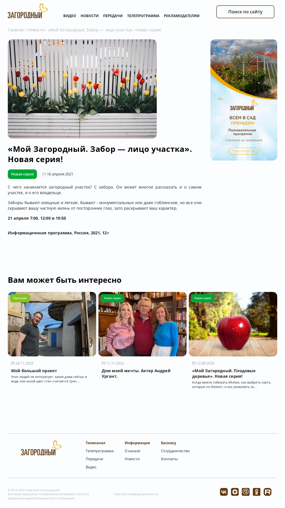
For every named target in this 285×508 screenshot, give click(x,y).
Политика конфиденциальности (136, 494)
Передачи (113, 15)
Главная (16, 29)
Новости (90, 15)
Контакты (169, 458)
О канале (132, 450)
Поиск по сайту (245, 12)
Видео (69, 15)
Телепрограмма (143, 15)
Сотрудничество (175, 450)
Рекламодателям (182, 15)
